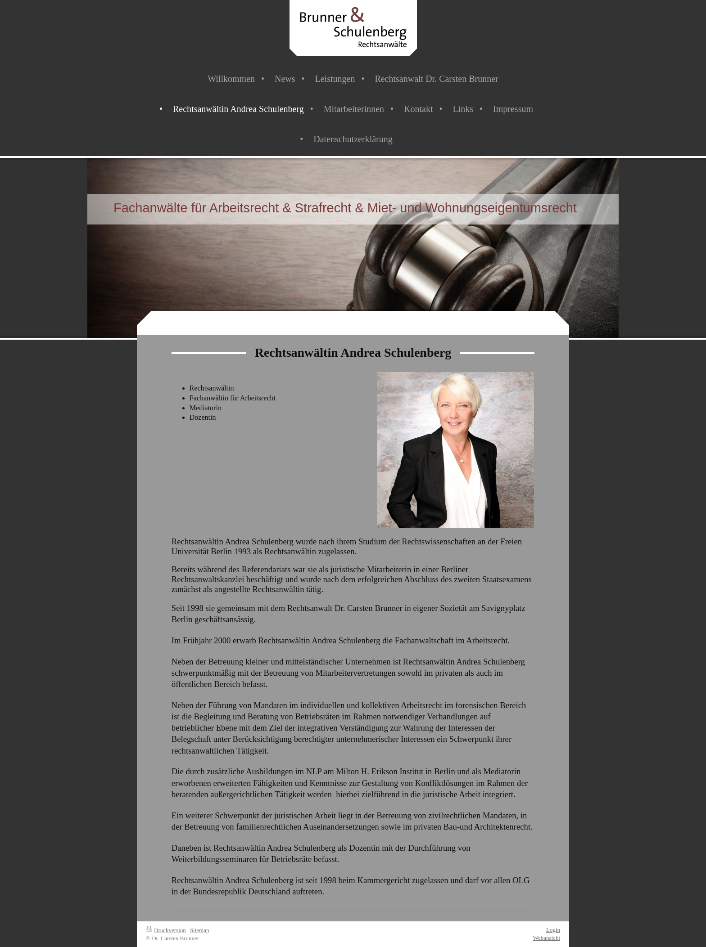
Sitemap (199, 930)
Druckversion (166, 930)
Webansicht (546, 937)
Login (553, 929)
